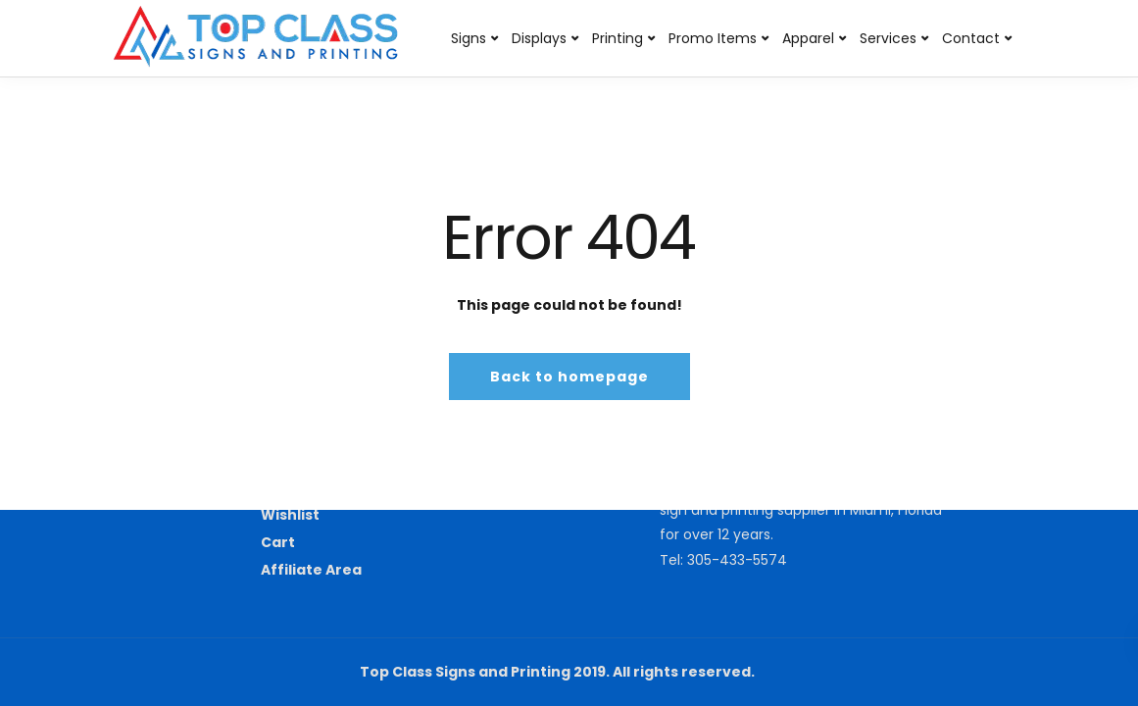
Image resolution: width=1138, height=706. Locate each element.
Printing (617, 38)
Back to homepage (569, 376)
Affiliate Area (311, 570)
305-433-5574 (737, 560)
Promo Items (712, 38)
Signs (468, 38)
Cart (278, 542)
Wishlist (290, 515)
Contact (971, 38)
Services (888, 38)
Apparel (808, 38)
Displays (539, 38)
